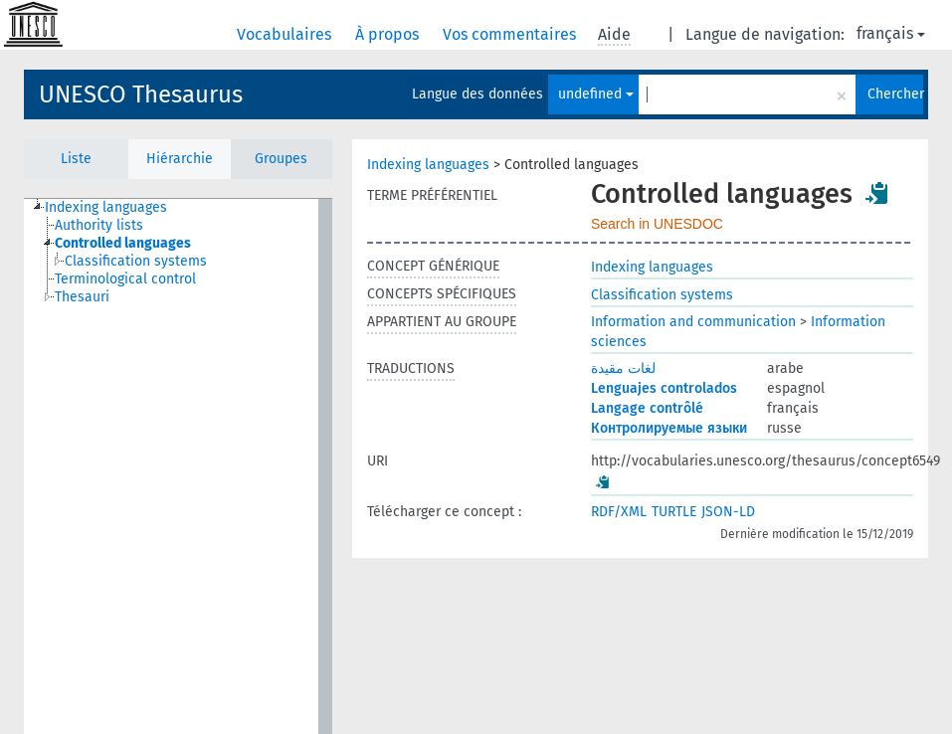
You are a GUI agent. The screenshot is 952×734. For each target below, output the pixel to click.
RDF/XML (619, 511)
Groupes (281, 158)
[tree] (178, 466)
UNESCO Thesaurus (141, 94)
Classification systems (662, 294)
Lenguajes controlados (664, 388)
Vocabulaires (286, 34)
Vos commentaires (511, 34)
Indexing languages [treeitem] (106, 207)
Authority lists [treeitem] (99, 225)
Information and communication (693, 321)
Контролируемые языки (669, 428)
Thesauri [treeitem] (82, 296)
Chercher (895, 94)
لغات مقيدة (623, 368)
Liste (76, 158)
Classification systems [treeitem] (136, 261)
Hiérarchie (179, 158)
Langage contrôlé (647, 408)
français (891, 33)
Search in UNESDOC (657, 224)
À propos (389, 34)
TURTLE (674, 511)
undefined (596, 94)
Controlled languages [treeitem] (123, 243)
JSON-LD (728, 511)
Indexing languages (428, 164)
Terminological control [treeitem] (125, 279)
